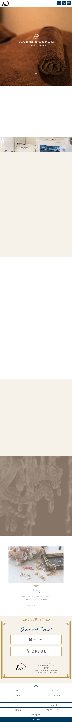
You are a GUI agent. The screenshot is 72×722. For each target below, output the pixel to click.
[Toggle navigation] (68, 3)
